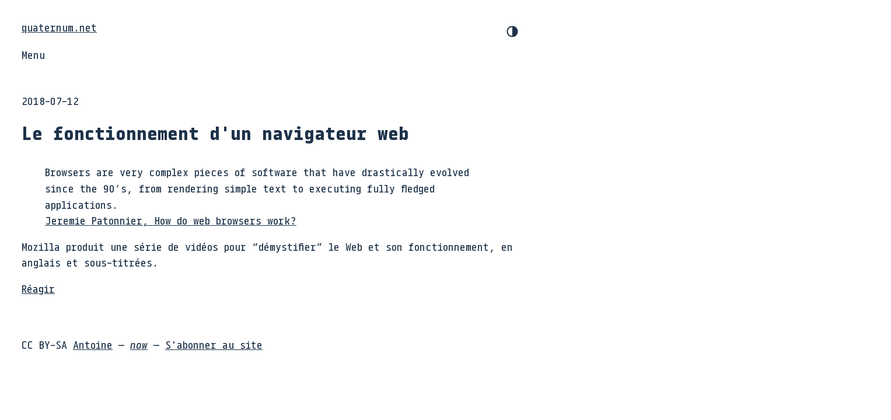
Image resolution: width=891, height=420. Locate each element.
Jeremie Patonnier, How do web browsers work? (170, 220)
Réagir (38, 288)
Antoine (93, 344)
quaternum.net (59, 27)
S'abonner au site (214, 344)
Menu (33, 54)
